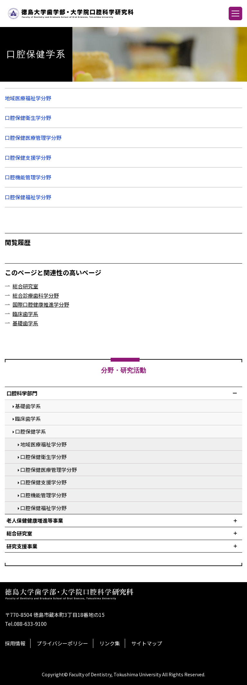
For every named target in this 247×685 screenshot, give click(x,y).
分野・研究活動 (123, 370)
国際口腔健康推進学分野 (41, 304)
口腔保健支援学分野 (28, 157)
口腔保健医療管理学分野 (33, 137)
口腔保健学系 (30, 431)
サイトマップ (146, 643)
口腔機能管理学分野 (28, 177)
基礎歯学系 (25, 323)
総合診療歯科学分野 (36, 295)
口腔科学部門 (21, 393)
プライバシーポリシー (62, 643)
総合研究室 (25, 286)
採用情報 (15, 643)
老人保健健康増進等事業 (34, 520)
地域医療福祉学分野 (28, 98)
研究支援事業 (21, 546)
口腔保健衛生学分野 (28, 118)
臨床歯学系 (25, 314)
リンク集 (109, 643)
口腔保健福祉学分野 (28, 197)
